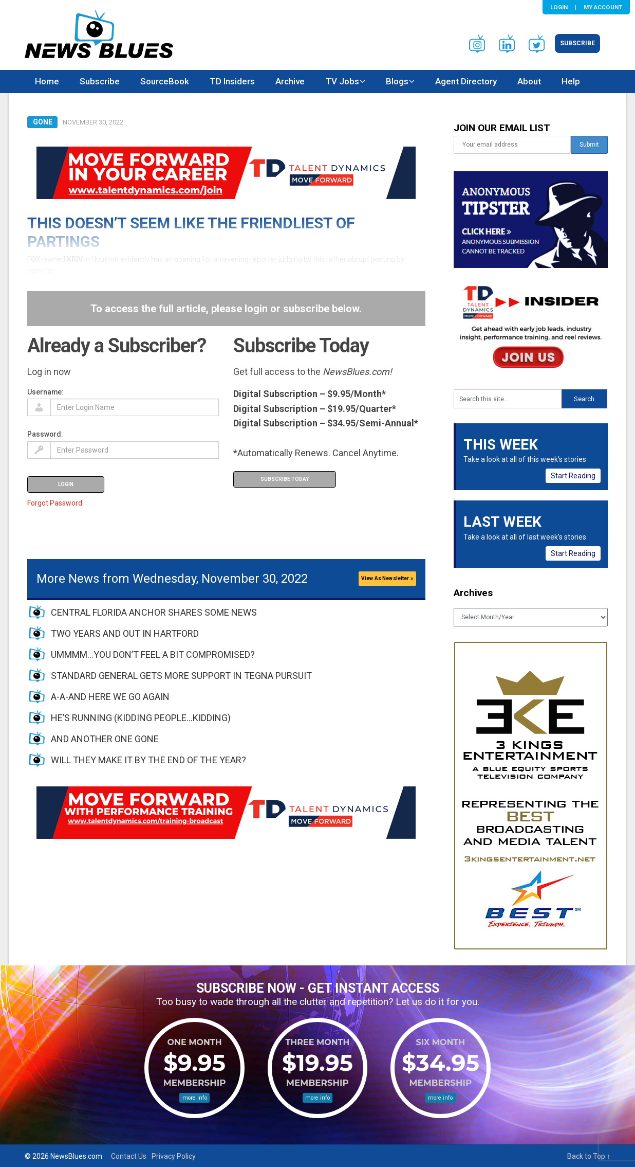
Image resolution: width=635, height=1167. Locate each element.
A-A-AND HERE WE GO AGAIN (110, 696)
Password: (45, 434)
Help (571, 81)
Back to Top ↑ (588, 1156)
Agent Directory (466, 81)
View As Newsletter (387, 578)
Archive (290, 81)
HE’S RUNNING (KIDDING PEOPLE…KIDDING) (141, 717)
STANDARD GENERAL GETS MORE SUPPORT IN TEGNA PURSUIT (181, 675)
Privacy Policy (174, 1156)
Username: (45, 392)
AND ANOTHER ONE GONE (105, 738)
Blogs (397, 81)
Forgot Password (54, 503)
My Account (603, 7)
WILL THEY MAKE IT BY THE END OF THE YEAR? (148, 760)
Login (559, 7)
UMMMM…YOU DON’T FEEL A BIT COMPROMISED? (153, 654)
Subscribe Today (284, 479)
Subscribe (577, 43)
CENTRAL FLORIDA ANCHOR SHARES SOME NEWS (154, 612)
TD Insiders (232, 81)
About (529, 81)
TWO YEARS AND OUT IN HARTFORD (125, 633)
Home (47, 81)
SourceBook (164, 81)
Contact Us (128, 1156)
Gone (42, 122)
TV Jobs (342, 81)
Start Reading (573, 476)
